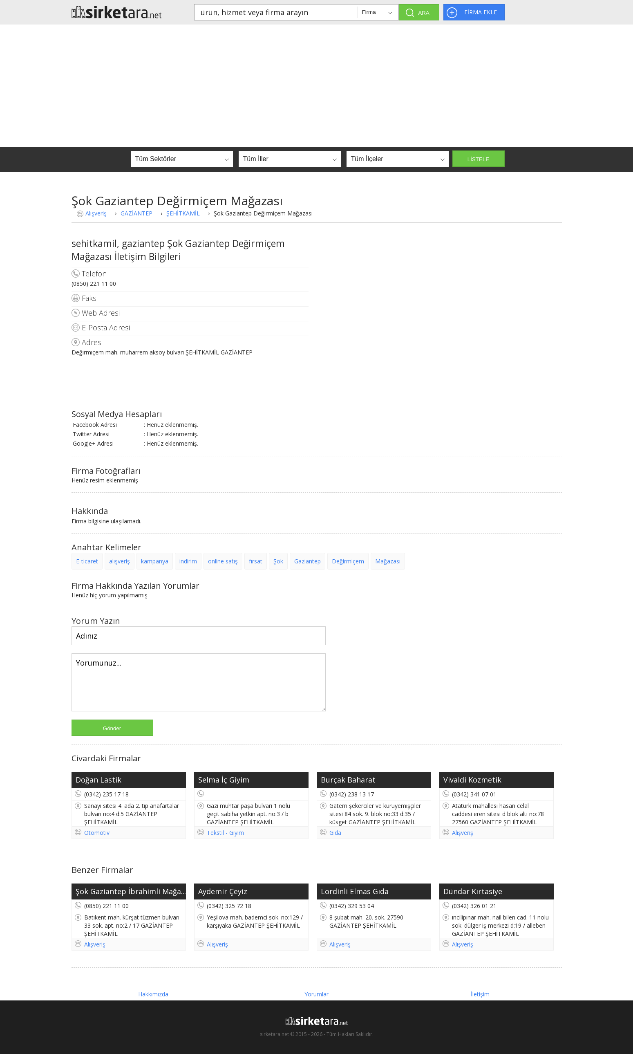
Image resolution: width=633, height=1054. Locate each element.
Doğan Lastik (98, 780)
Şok (278, 561)
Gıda (335, 832)
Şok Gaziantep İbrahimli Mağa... (131, 891)
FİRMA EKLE (480, 12)
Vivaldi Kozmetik (472, 780)
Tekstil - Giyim (225, 832)
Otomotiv (97, 832)
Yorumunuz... (199, 682)
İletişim (480, 994)
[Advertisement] (317, 86)
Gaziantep (307, 561)
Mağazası (387, 561)
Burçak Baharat (348, 780)
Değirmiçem (348, 561)
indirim (188, 561)
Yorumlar (316, 994)
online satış (223, 561)
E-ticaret (87, 561)
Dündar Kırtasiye (472, 891)
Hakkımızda (153, 994)
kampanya (154, 561)
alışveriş (119, 561)
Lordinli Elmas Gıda (355, 891)
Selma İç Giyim (223, 780)
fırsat (255, 561)
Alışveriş (96, 213)
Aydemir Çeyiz (222, 891)
